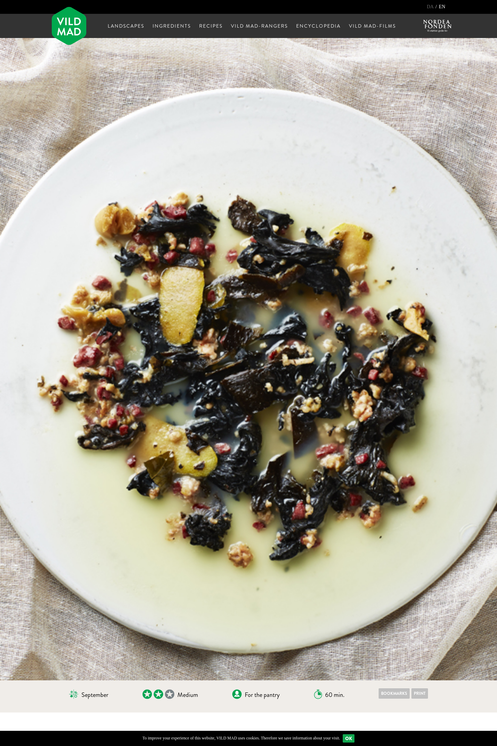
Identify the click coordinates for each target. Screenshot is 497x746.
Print (420, 693)
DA (431, 6)
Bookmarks (394, 693)
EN (442, 6)
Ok (348, 738)
